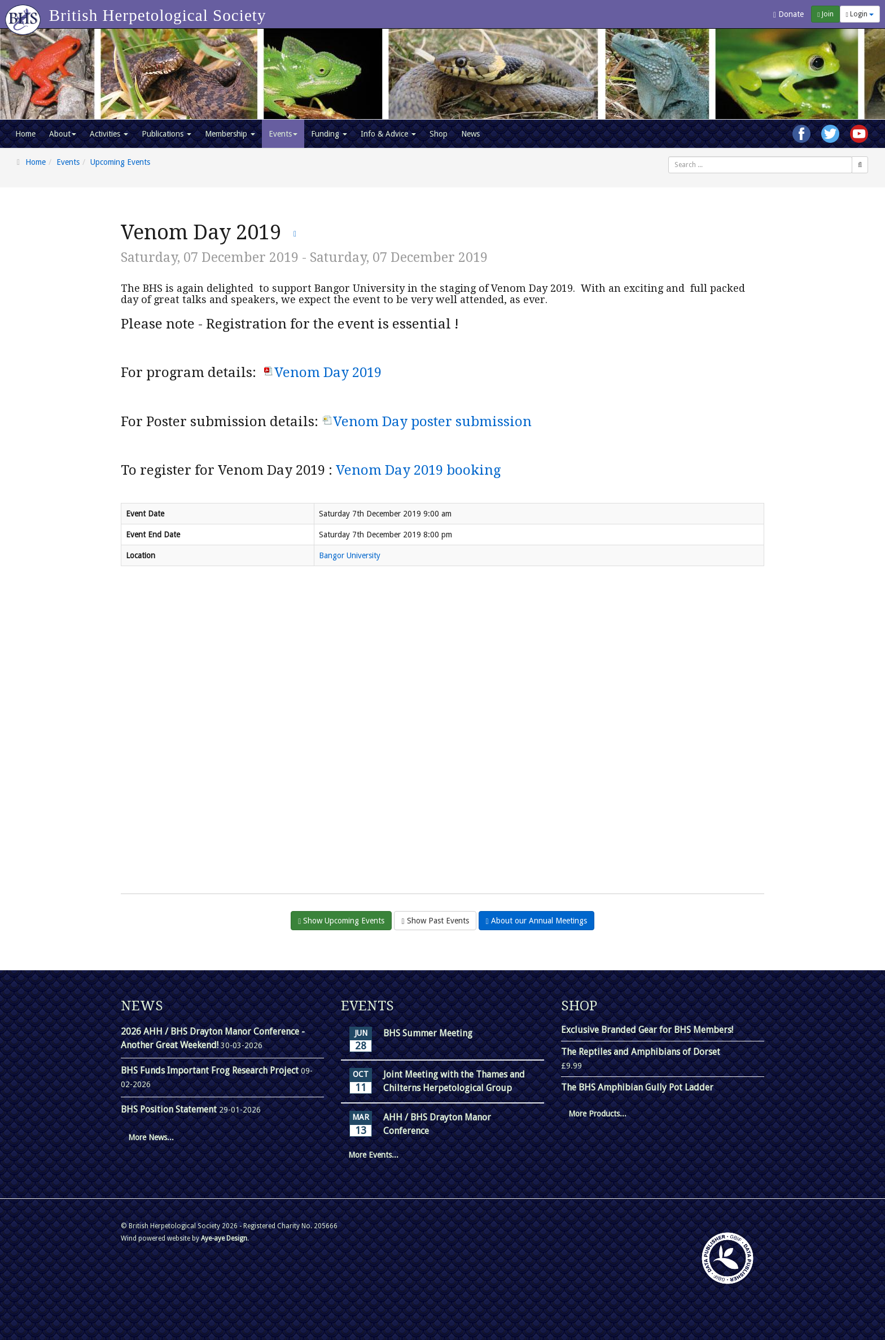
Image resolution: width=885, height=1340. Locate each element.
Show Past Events (434, 921)
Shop (439, 133)
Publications (166, 133)
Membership (230, 133)
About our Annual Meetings (536, 921)
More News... (151, 1137)
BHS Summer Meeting (427, 1033)
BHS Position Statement (170, 1109)
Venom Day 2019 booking (418, 470)
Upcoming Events (120, 162)
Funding (329, 133)
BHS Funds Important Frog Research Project (211, 1070)
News (470, 133)
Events (283, 133)
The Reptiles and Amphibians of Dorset (640, 1051)
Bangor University (349, 555)
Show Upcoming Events (341, 921)
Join (825, 14)
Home (25, 133)
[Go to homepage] (24, 14)
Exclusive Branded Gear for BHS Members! (647, 1029)
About (62, 133)
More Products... (597, 1113)
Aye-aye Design (224, 1238)
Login (860, 14)
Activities (109, 133)
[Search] (860, 164)
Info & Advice (388, 133)
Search (668, 156)
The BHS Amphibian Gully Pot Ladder (637, 1087)
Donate (788, 14)
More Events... (373, 1154)
